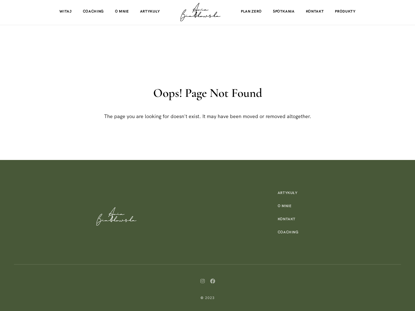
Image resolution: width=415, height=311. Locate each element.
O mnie (122, 11)
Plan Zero (251, 11)
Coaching (93, 11)
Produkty (345, 11)
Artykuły (150, 11)
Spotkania (284, 11)
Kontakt (315, 11)
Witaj (65, 11)
